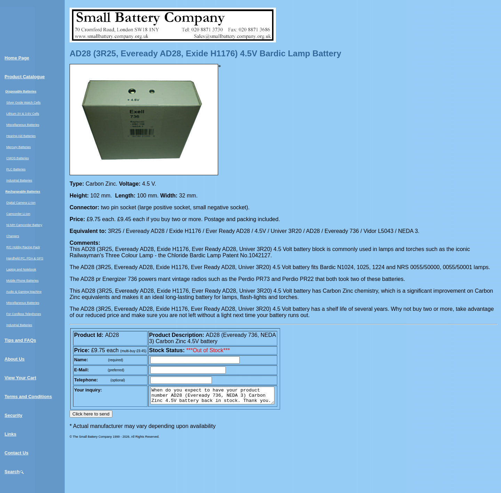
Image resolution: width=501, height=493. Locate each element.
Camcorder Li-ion (18, 214)
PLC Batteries (16, 169)
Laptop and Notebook (21, 269)
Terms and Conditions (28, 396)
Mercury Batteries (18, 147)
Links (10, 434)
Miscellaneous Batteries (22, 125)
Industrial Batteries (19, 180)
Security (13, 415)
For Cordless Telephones (23, 314)
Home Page (17, 57)
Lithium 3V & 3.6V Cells (22, 113)
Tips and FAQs (20, 340)
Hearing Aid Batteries (21, 136)
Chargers (12, 236)
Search (14, 471)
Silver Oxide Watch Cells (23, 102)
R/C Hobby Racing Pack (23, 247)
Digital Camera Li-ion (20, 202)
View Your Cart (20, 377)
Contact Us (17, 452)
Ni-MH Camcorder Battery (24, 225)
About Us (15, 359)
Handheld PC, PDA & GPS (24, 258)
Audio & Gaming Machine (24, 291)
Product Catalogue (25, 76)
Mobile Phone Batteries (22, 280)
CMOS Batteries (17, 158)
